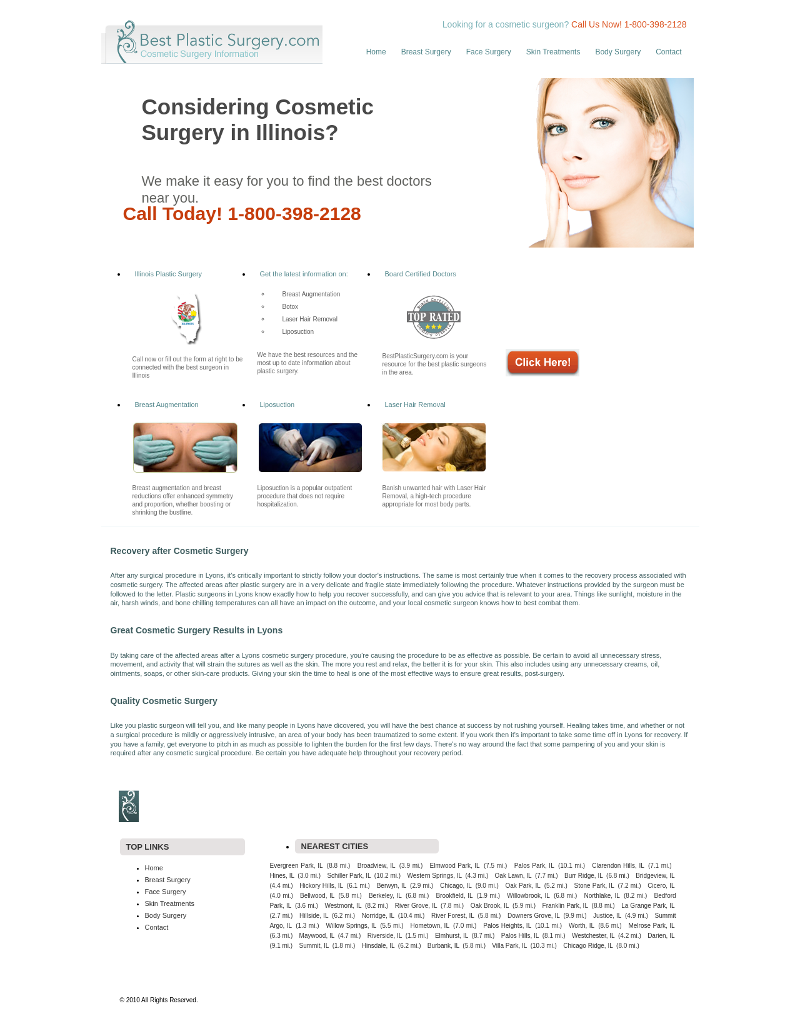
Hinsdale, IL (378, 945)
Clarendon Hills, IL (618, 865)
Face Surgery (488, 52)
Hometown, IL (430, 925)
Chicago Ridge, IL (588, 945)
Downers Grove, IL (534, 915)
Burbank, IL (443, 945)
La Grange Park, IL (647, 905)
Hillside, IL (313, 915)
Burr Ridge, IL (583, 875)
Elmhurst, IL (451, 935)
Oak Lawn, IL (513, 875)
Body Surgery (618, 52)
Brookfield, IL (454, 895)
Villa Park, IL (509, 945)
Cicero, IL (661, 885)
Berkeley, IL (385, 895)
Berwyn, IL (392, 885)
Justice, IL (607, 915)
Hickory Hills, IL (321, 885)
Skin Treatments (553, 52)
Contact (668, 52)
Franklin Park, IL (565, 905)
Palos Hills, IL (520, 935)
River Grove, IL (416, 905)
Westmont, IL (342, 905)
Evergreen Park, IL (296, 865)
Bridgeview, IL (655, 875)
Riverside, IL (385, 935)
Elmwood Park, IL (455, 865)
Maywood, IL (317, 935)
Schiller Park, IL (349, 875)
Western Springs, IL (434, 875)
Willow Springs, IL (351, 925)
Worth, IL (581, 925)
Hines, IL (282, 875)
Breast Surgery (426, 52)
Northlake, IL (601, 895)
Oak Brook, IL (490, 905)
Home (376, 52)
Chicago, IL (456, 885)
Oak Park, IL (523, 885)
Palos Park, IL (534, 865)
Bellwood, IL (317, 895)
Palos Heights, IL (507, 925)
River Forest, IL (452, 915)
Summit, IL (314, 945)
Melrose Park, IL (651, 925)
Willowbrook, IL (528, 895)
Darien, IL (661, 935)
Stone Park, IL (594, 885)
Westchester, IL (593, 935)
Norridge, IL (378, 915)
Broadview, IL (377, 865)
